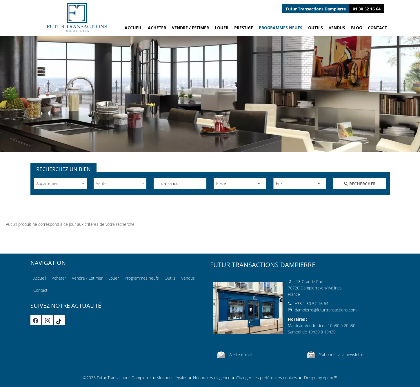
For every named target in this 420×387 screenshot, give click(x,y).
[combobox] (60, 183)
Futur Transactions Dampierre (262, 264)
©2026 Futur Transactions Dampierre (117, 377)
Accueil (76, 17)
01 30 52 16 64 (367, 9)
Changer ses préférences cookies (266, 377)
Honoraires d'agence (211, 377)
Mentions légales (172, 377)
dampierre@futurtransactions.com (326, 310)
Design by (320, 377)
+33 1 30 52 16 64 (311, 303)
